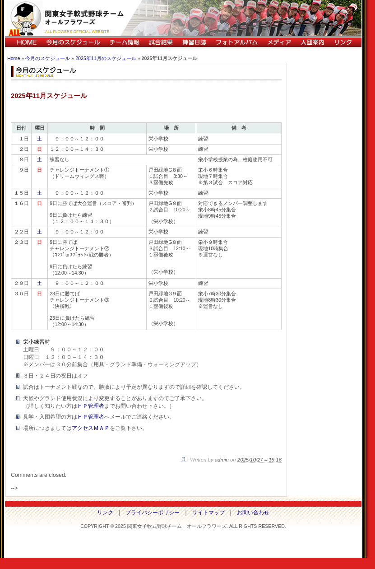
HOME (23, 42)
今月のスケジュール (73, 42)
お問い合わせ (253, 512)
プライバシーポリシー (152, 512)
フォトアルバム (236, 42)
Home (13, 58)
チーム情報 (124, 42)
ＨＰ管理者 (90, 406)
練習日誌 (194, 42)
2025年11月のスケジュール (105, 58)
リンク (345, 42)
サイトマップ (208, 512)
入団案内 (312, 42)
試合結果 (160, 42)
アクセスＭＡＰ (91, 428)
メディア (279, 42)
